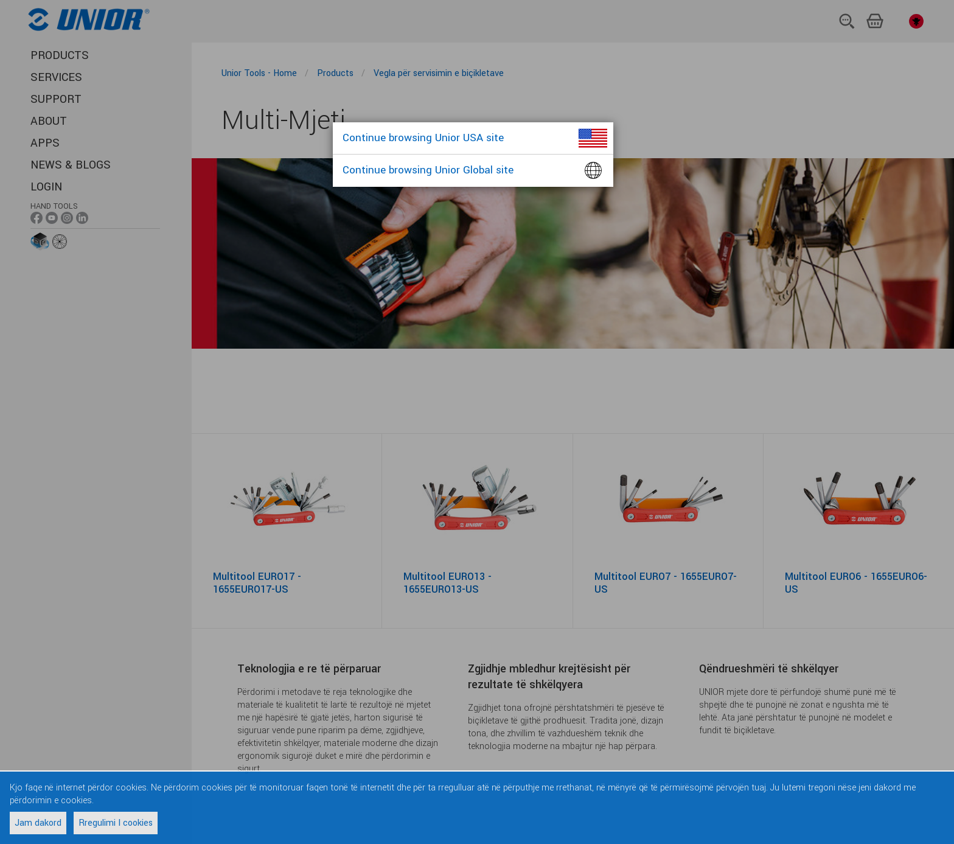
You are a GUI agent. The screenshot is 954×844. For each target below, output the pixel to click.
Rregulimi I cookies (115, 823)
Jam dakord (38, 823)
